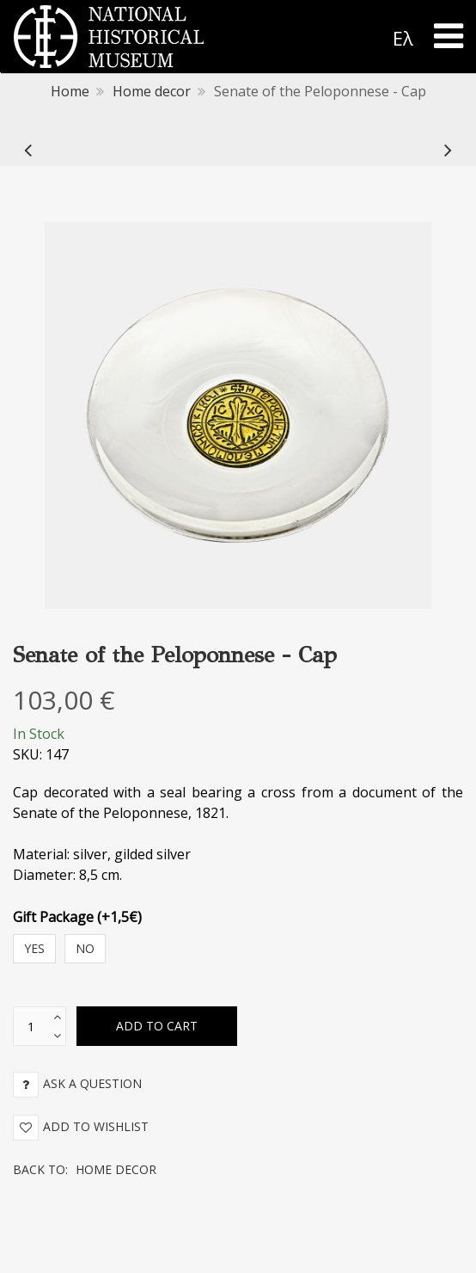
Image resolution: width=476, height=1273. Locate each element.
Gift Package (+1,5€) (77, 916)
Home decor (152, 91)
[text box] (31, 1026)
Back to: (84, 1169)
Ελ (403, 38)
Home (70, 91)
